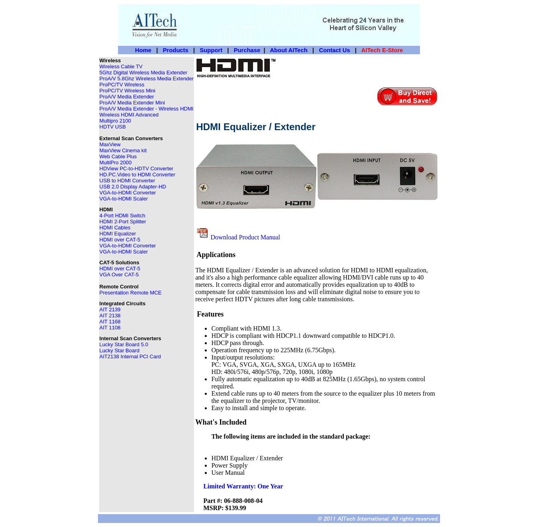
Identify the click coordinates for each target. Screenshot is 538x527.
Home (143, 50)
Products (176, 50)
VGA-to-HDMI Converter (128, 193)
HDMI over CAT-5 (120, 240)
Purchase (247, 50)
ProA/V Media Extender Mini (132, 103)
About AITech (289, 50)
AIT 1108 (110, 328)
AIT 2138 (110, 316)
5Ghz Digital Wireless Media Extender (143, 72)
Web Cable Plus (118, 156)
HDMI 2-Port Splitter (123, 222)
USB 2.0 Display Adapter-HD (133, 187)
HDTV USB (113, 127)
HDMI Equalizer (118, 234)
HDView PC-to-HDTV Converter (136, 168)
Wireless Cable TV (121, 66)
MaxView (110, 144)
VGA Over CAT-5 (119, 275)
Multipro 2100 (115, 121)
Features (210, 314)
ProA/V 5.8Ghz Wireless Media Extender (147, 79)
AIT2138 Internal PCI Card (130, 356)
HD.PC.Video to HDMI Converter (137, 175)
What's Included (221, 422)
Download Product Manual (245, 237)
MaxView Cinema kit (123, 150)
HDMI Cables (115, 228)
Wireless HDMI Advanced (129, 115)
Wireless (110, 60)
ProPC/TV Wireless (122, 85)
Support (211, 50)
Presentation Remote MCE (131, 293)
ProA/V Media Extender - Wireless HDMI (147, 109)
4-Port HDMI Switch (122, 215)
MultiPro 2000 (116, 162)
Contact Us (334, 50)
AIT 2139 (110, 309)
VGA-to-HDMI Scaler (124, 252)
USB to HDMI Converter (127, 181)
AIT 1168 (110, 322)
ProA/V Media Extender (127, 97)
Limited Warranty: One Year (243, 486)
